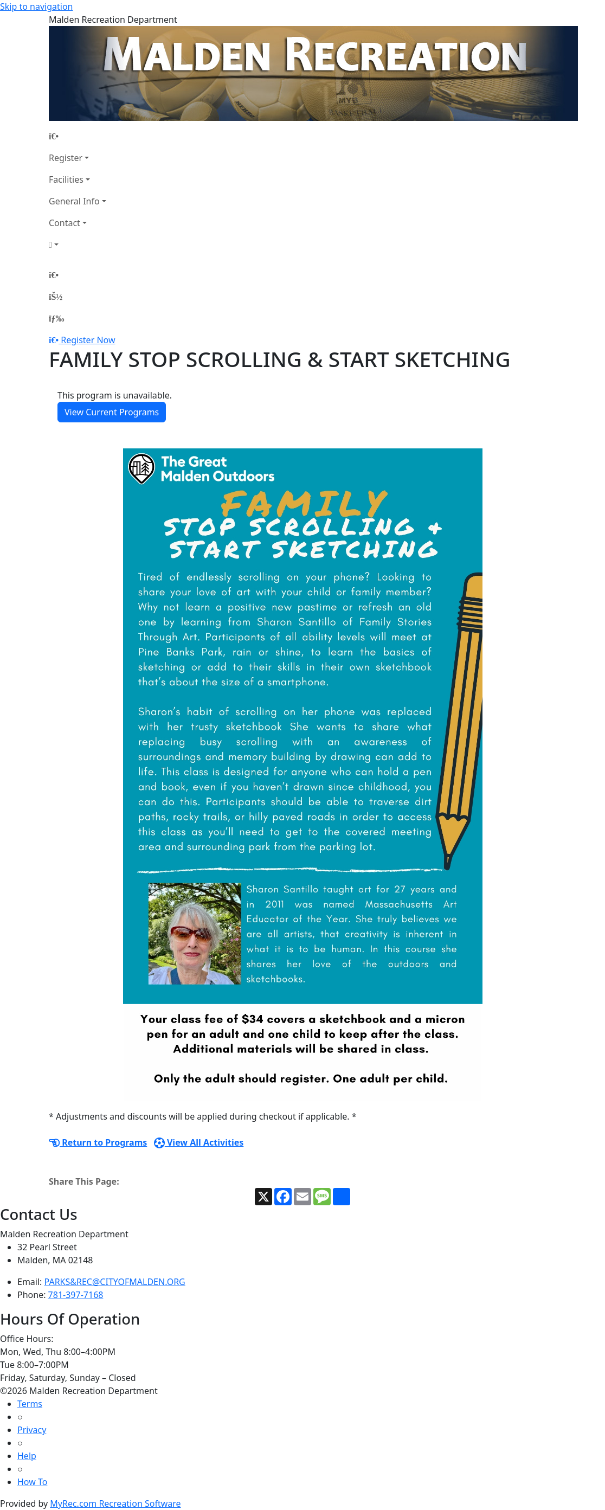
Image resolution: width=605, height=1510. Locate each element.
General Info (74, 201)
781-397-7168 (76, 1295)
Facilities (66, 179)
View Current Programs (112, 412)
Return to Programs (98, 1142)
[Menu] (56, 318)
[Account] (77, 244)
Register (65, 158)
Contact (64, 223)
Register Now (88, 340)
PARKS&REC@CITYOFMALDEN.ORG (114, 1282)
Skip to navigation (36, 6)
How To (32, 1482)
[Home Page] (77, 136)
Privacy (31, 1430)
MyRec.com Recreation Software (115, 1503)
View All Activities (199, 1142)
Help (26, 1456)
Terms (29, 1404)
